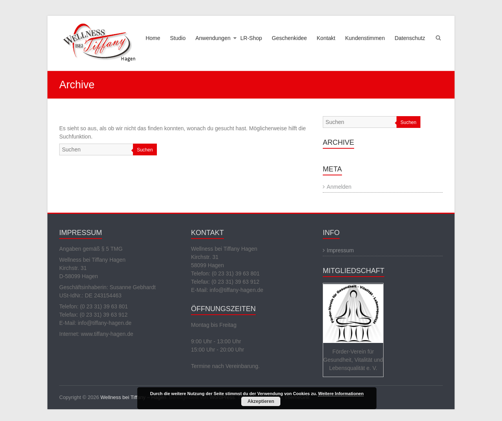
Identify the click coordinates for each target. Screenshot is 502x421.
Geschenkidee (289, 38)
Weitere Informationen (341, 393)
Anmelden (339, 187)
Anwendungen (213, 38)
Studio (178, 38)
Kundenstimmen (365, 38)
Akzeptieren (260, 401)
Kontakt (326, 38)
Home (153, 38)
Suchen (145, 150)
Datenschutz (410, 38)
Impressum (340, 250)
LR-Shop (251, 38)
